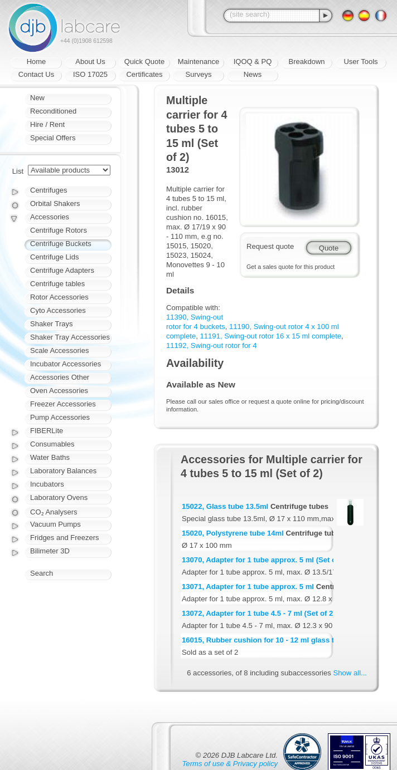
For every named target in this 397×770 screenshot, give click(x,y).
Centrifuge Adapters (62, 270)
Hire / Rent (47, 124)
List (17, 171)
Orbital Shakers (55, 203)
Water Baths (50, 457)
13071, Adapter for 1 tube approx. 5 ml (248, 586)
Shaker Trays (51, 324)
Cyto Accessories (58, 310)
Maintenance (198, 61)
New (37, 98)
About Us (90, 61)
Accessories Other (59, 377)
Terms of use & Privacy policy (230, 763)
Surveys (199, 74)
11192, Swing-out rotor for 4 (211, 345)
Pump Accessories (60, 417)
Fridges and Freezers (64, 537)
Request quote (270, 246)
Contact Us (36, 74)
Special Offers (52, 138)
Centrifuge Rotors (58, 230)
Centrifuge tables (57, 283)
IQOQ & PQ (253, 61)
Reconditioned (53, 111)
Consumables (52, 444)
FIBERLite (46, 430)
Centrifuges (48, 190)
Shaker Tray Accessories (70, 337)
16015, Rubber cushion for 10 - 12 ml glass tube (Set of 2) (281, 640)
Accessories (49, 217)
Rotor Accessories (59, 297)
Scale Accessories (59, 350)
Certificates (144, 74)
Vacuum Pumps (55, 524)
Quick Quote (144, 61)
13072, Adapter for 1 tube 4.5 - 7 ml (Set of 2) (259, 613)
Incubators (47, 484)
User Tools (360, 61)
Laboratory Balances (63, 471)
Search (41, 573)
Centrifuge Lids (54, 257)
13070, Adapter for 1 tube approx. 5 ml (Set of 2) (264, 560)
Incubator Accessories (65, 364)
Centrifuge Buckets (60, 243)
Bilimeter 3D (50, 551)
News (253, 74)
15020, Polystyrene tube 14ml (233, 533)
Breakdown (306, 61)
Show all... (350, 673)
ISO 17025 (90, 74)
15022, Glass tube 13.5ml (225, 506)
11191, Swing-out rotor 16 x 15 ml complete (271, 336)
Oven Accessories (59, 390)
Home (36, 61)
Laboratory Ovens (59, 497)
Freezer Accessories (63, 404)
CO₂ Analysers (53, 512)
